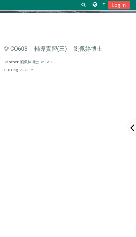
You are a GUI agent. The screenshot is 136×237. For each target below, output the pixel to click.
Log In (119, 5)
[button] (99, 4)
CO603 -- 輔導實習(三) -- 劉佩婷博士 (56, 48)
